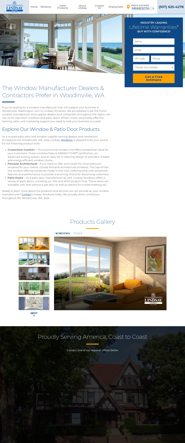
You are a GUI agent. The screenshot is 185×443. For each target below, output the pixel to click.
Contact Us (99, 6)
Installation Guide (93, 432)
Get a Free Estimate (153, 78)
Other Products (63, 6)
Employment (116, 7)
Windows (45, 7)
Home (34, 7)
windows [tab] (62, 233)
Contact (26, 194)
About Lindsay (82, 6)
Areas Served (113, 440)
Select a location (140, 5)
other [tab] (77, 233)
